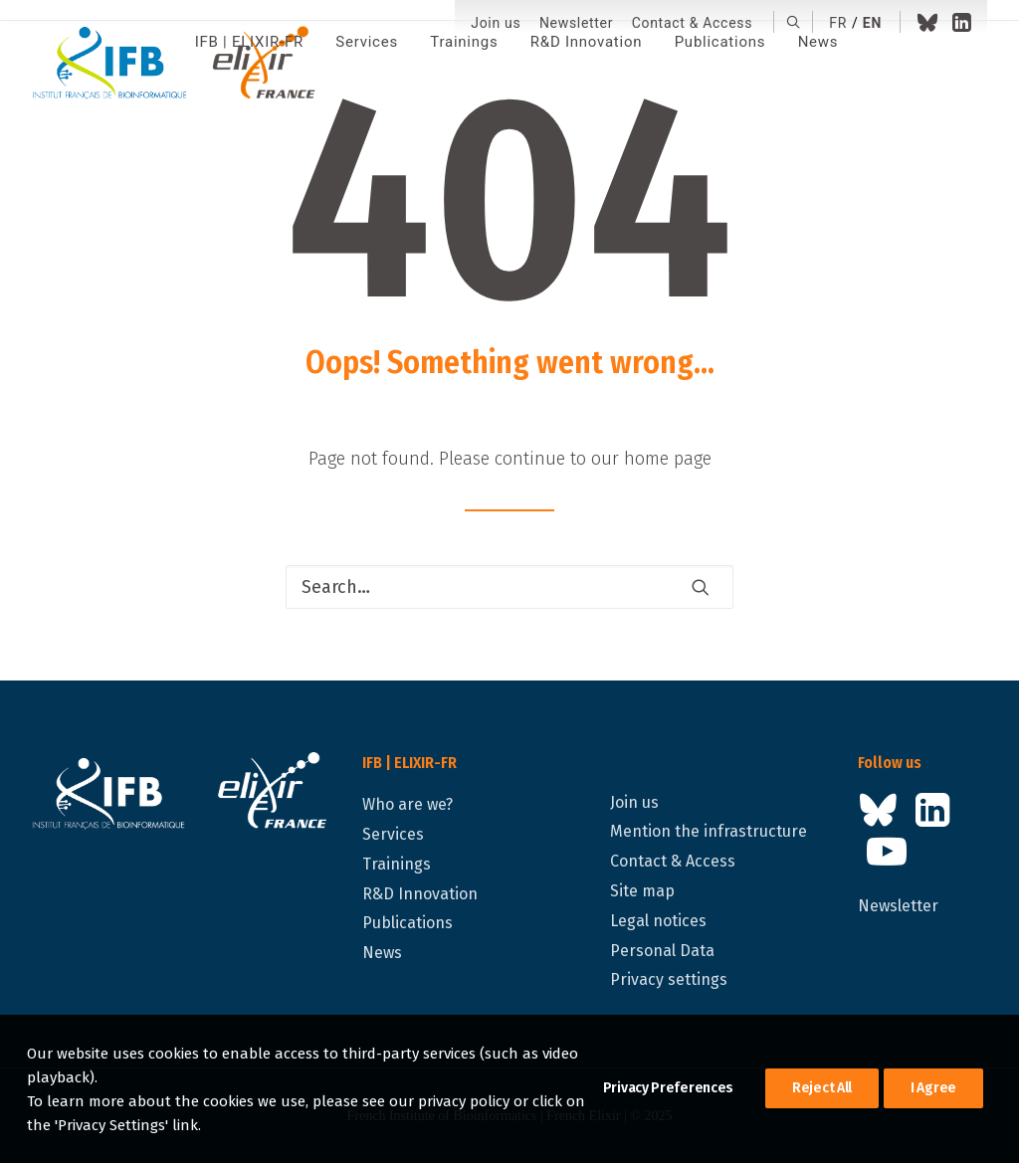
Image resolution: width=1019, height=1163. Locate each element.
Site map (642, 890)
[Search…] (509, 587)
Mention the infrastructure (708, 831)
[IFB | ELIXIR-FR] (181, 64)
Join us (495, 23)
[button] (793, 22)
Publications (407, 922)
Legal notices (658, 920)
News (382, 952)
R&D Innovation (420, 893)
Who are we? (407, 804)
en (872, 23)
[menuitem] (495, 23)
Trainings (396, 864)
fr (838, 23)
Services (393, 834)
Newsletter (576, 23)
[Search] (509, 587)
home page (668, 459)
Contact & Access (692, 23)
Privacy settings (668, 979)
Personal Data (662, 950)
